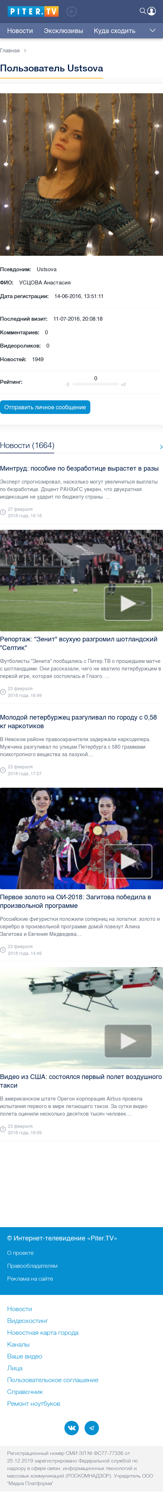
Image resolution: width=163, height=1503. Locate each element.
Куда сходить (114, 31)
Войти (151, 11)
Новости (20, 31)
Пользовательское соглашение (52, 1380)
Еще (151, 31)
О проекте (20, 1252)
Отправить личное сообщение (45, 407)
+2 (123, 384)
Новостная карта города (42, 1333)
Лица (14, 1368)
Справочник (25, 1392)
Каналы (18, 1344)
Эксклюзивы (63, 31)
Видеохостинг (27, 1321)
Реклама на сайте (30, 1278)
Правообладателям (32, 1265)
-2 (67, 384)
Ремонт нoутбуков (33, 1404)
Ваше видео (24, 1356)
